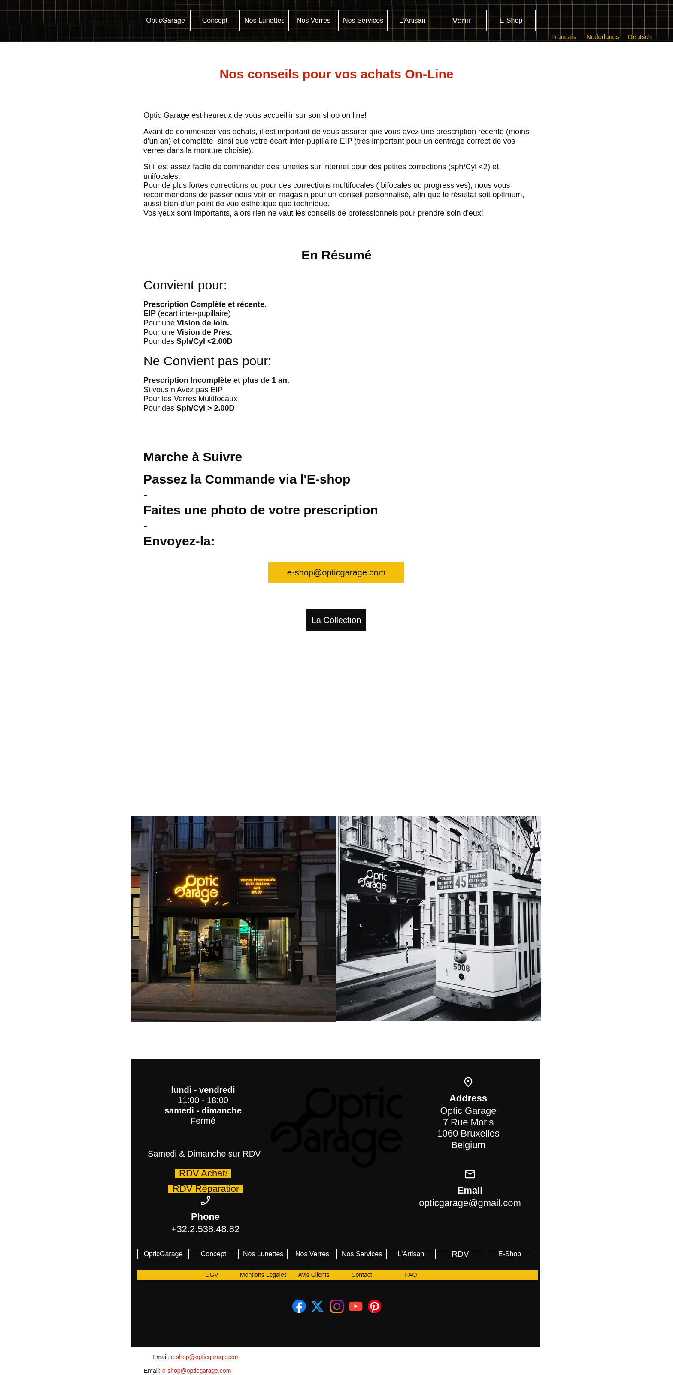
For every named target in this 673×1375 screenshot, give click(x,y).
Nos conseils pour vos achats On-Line (336, 74)
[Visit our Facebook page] (299, 1306)
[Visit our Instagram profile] (337, 1306)
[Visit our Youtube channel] (356, 1306)
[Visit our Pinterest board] (375, 1306)
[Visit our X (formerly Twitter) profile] (318, 1306)
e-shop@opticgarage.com (205, 1357)
